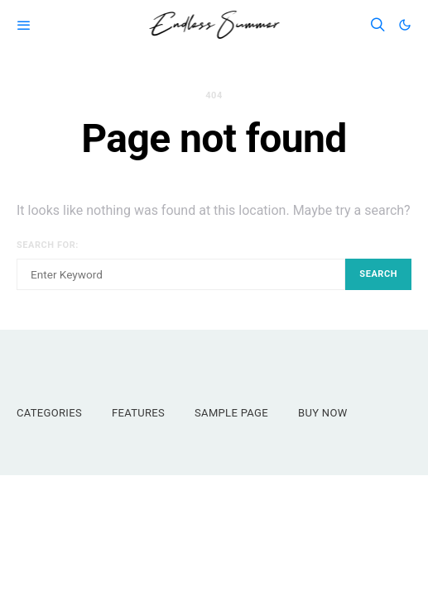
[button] (404, 24)
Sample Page (231, 413)
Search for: (48, 245)
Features (138, 413)
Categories (49, 413)
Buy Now (323, 413)
